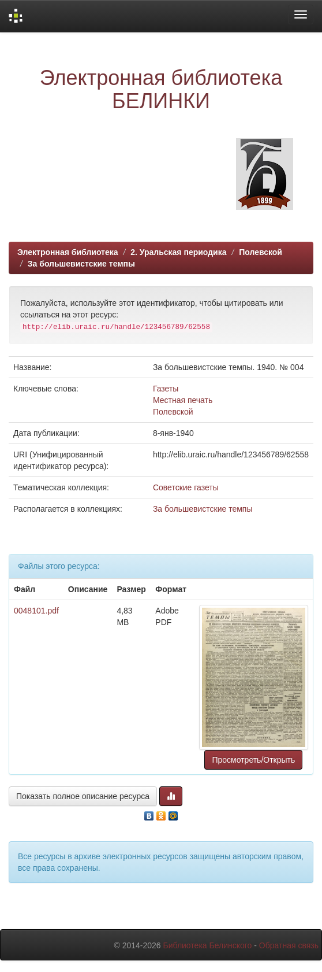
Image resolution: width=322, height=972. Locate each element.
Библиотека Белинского (207, 945)
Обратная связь (289, 945)
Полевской (260, 252)
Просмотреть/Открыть (253, 759)
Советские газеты (186, 487)
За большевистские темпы (81, 263)
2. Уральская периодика (178, 252)
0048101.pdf (36, 610)
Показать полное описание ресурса (82, 796)
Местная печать (182, 400)
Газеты (165, 388)
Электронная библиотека (67, 252)
